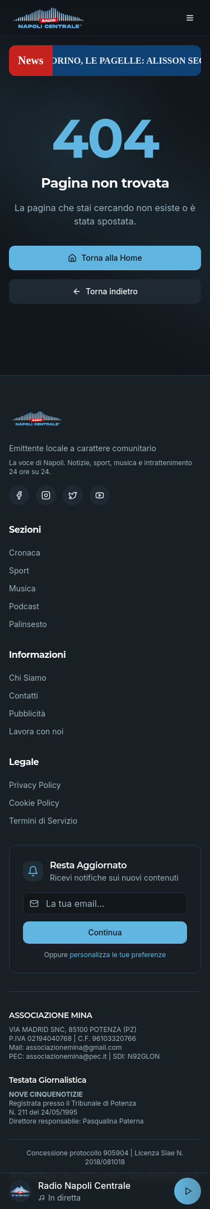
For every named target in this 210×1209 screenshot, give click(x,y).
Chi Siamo (27, 677)
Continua (105, 932)
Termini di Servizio (43, 820)
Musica (22, 588)
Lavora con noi (36, 731)
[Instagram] (46, 495)
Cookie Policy (34, 802)
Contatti (23, 695)
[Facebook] (19, 495)
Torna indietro (105, 291)
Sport (19, 570)
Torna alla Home (105, 257)
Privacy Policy (35, 785)
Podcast (24, 606)
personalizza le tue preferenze (117, 954)
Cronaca (24, 552)
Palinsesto (28, 624)
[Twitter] (73, 495)
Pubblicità (27, 713)
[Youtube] (100, 495)
